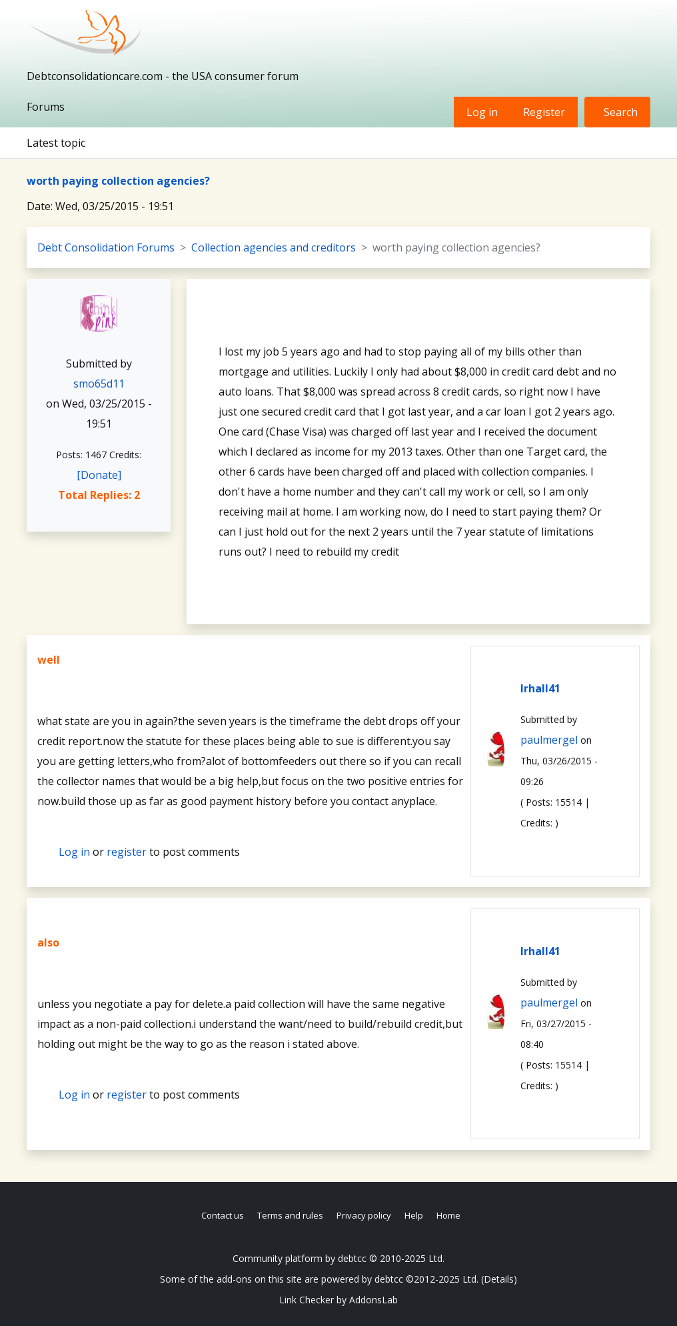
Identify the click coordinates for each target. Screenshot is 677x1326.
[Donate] (99, 475)
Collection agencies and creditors (273, 247)
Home (448, 1215)
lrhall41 (540, 688)
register (127, 851)
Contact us (222, 1215)
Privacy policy (364, 1215)
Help (413, 1215)
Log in (482, 112)
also (48, 942)
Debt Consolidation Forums (106, 247)
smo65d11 (99, 383)
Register (544, 112)
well (48, 659)
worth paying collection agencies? (118, 180)
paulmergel (549, 739)
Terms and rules (290, 1215)
